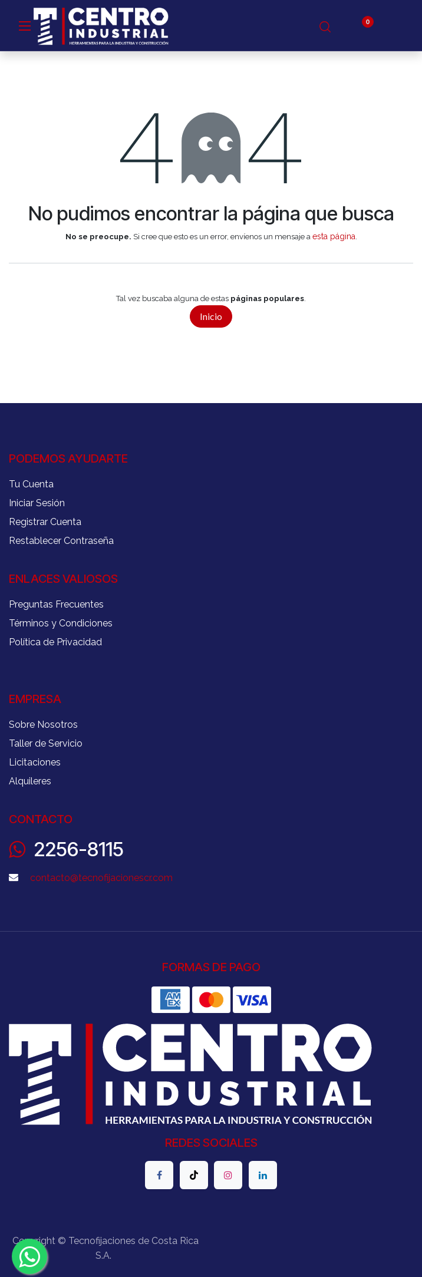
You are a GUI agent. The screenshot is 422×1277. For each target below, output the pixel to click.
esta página (333, 236)
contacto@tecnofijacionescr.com (101, 877)
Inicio (211, 316)
